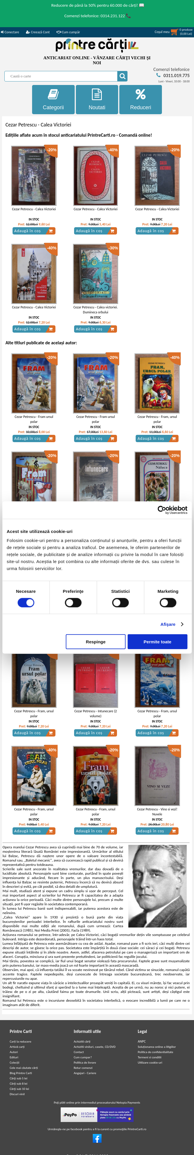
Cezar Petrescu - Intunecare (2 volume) (95, 713)
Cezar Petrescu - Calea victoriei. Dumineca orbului (96, 309)
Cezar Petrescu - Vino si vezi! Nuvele (157, 811)
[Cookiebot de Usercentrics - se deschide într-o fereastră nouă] (161, 510)
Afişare (168, 623)
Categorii (53, 99)
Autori (14, 1052)
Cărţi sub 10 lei (19, 1089)
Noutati (97, 99)
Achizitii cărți (82, 1041)
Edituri (14, 1057)
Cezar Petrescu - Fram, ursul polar (157, 419)
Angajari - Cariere (85, 1073)
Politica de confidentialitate (155, 1052)
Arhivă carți (17, 1047)
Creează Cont (38, 32)
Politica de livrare (85, 1062)
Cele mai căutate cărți (24, 1068)
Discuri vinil (17, 1094)
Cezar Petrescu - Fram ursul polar (34, 419)
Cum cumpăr (68, 32)
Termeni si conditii (149, 1057)
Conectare (10, 32)
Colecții (14, 1062)
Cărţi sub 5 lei (18, 1078)
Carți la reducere (20, 1041)
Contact (79, 1052)
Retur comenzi (83, 1068)
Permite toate (157, 641)
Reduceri (140, 99)
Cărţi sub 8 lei (18, 1083)
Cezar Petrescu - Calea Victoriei (34, 209)
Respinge (96, 641)
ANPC (142, 1041)
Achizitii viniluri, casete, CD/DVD (95, 1047)
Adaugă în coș (33, 231)
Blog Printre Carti (21, 1073)
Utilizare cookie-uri (150, 1062)
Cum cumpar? (83, 1057)
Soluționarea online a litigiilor (157, 1047)
